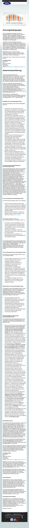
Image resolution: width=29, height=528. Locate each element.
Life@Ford (13, 97)
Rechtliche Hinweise (17, 514)
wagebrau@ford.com (21, 66)
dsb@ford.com (16, 467)
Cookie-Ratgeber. (17, 214)
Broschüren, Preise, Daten (10, 515)
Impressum (9, 514)
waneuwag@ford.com (10, 66)
